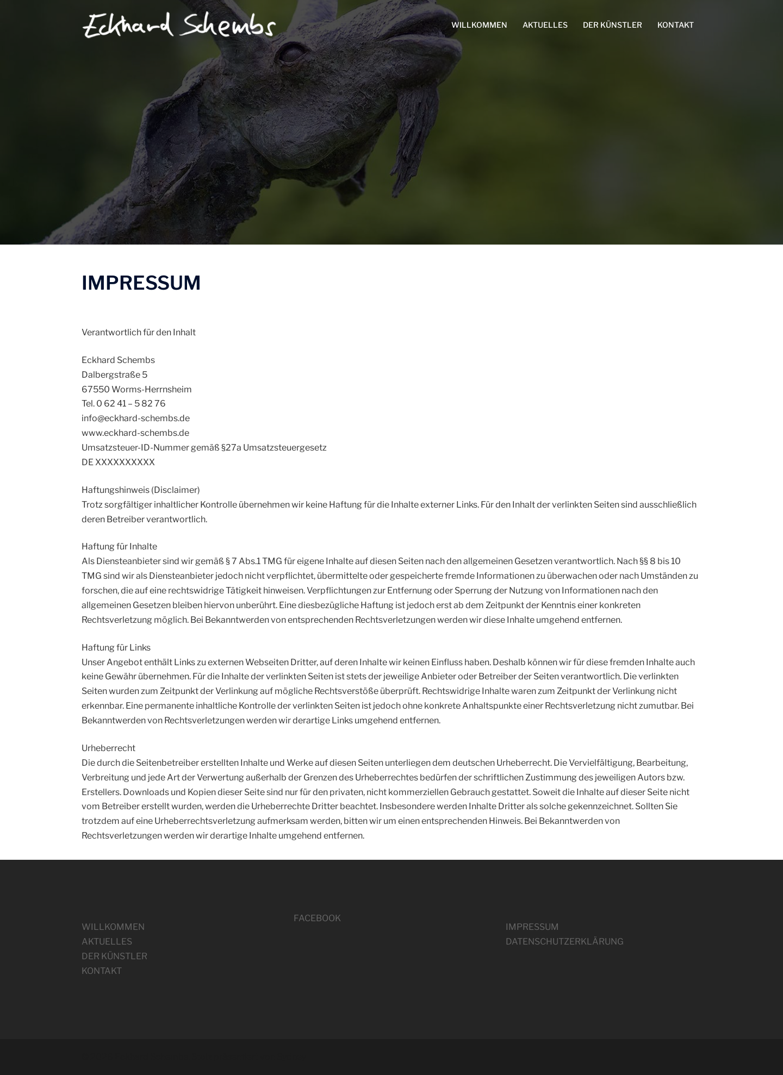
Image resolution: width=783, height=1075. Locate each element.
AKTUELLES (545, 24)
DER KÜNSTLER (612, 24)
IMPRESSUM (532, 927)
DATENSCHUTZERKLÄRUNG (565, 941)
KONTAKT (675, 24)
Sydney (291, 1057)
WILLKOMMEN (479, 24)
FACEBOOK (317, 918)
